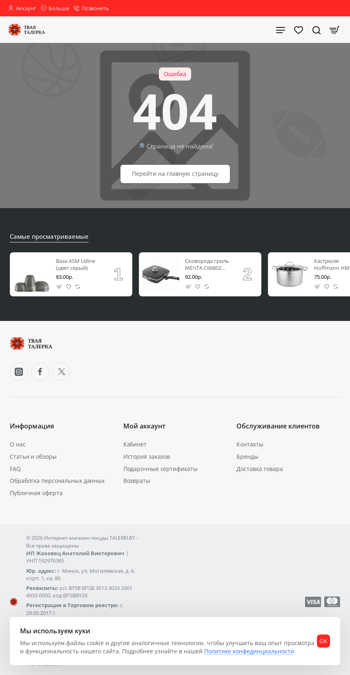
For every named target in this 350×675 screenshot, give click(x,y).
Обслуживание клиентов (278, 430)
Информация (32, 430)
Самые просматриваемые (47, 240)
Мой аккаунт (144, 430)
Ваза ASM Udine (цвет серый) (75, 268)
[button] (59, 290)
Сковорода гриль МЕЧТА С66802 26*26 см (207, 268)
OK (321, 634)
